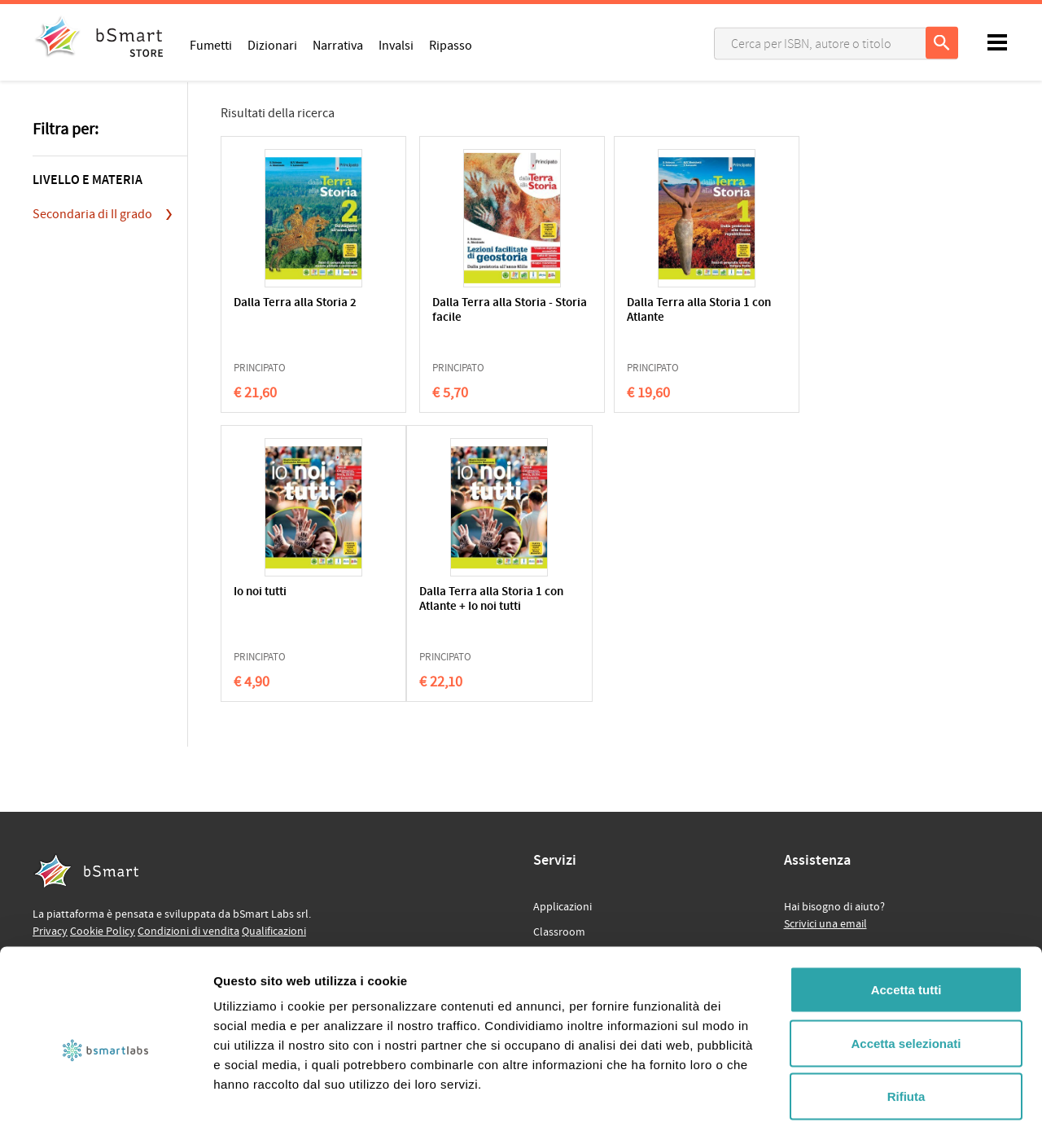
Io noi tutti (735, 303)
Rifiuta (906, 1024)
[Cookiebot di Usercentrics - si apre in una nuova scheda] (105, 1099)
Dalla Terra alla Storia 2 (291, 311)
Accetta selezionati (906, 971)
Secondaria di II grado (92, 214)
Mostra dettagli (856, 1099)
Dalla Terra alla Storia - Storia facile (449, 311)
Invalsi (396, 45)
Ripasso (450, 45)
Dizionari (272, 45)
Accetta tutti (906, 917)
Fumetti (211, 45)
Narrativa (338, 45)
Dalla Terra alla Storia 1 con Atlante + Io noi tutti (291, 607)
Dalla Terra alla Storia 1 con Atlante (608, 311)
